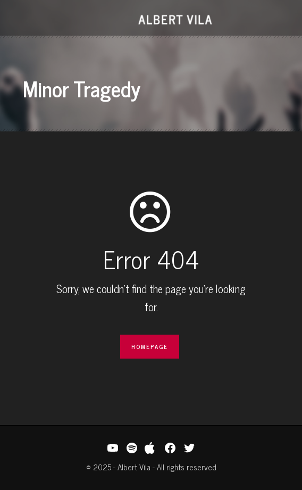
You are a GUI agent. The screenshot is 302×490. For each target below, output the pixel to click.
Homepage (149, 346)
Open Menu (26, 19)
